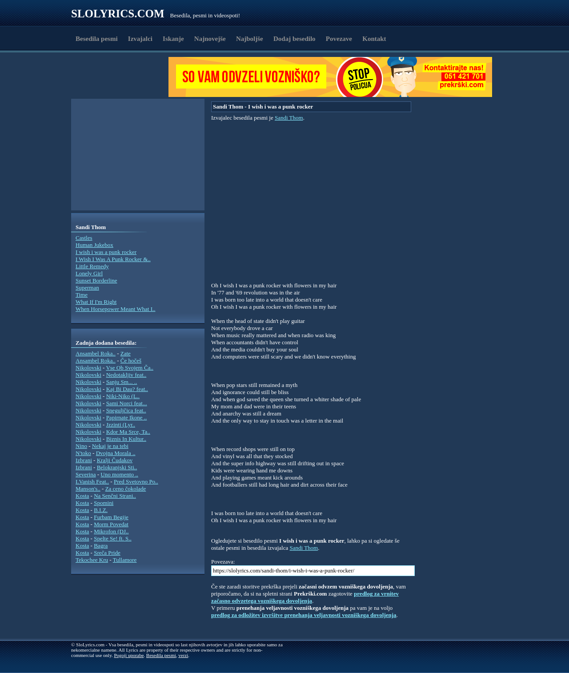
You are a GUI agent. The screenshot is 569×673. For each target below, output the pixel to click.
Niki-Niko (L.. (123, 396)
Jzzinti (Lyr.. (120, 424)
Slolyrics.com (117, 14)
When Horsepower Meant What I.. (116, 309)
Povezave (339, 38)
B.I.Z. (101, 510)
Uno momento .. (119, 474)
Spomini (103, 503)
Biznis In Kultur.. (126, 438)
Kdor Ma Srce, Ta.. (128, 431)
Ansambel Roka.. (96, 353)
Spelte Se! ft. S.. (113, 538)
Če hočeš (130, 360)
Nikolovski (88, 367)
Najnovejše (210, 38)
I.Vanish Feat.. (92, 481)
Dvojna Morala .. (116, 453)
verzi (183, 655)
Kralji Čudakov (115, 460)
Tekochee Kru (92, 559)
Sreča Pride (107, 552)
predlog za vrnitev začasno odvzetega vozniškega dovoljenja (305, 597)
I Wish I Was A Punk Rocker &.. (113, 259)
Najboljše (249, 38)
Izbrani (84, 460)
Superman (87, 287)
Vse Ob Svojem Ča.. (129, 367)
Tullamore (125, 559)
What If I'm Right (96, 301)
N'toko (83, 453)
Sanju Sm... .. (121, 382)
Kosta (82, 495)
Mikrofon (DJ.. (111, 531)
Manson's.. (88, 488)
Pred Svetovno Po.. (136, 481)
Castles (84, 237)
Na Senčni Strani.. (115, 495)
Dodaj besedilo (294, 38)
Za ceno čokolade (125, 488)
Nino (81, 446)
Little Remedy (92, 266)
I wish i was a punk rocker (106, 252)
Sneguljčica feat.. (126, 410)
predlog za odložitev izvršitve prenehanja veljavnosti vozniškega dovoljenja (304, 615)
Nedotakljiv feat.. (126, 374)
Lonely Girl (89, 273)
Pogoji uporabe (129, 655)
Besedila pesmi (97, 38)
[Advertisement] (122, 77)
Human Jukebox (94, 245)
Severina (86, 474)
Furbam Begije (111, 517)
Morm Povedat (111, 524)
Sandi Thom (289, 117)
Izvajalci (140, 38)
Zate (125, 353)
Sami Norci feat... (126, 403)
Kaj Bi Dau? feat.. (127, 389)
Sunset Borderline (96, 280)
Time (82, 294)
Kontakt (374, 38)
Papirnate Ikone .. (126, 417)
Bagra (101, 545)
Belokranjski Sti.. (117, 467)
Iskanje (173, 38)
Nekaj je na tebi (110, 446)
